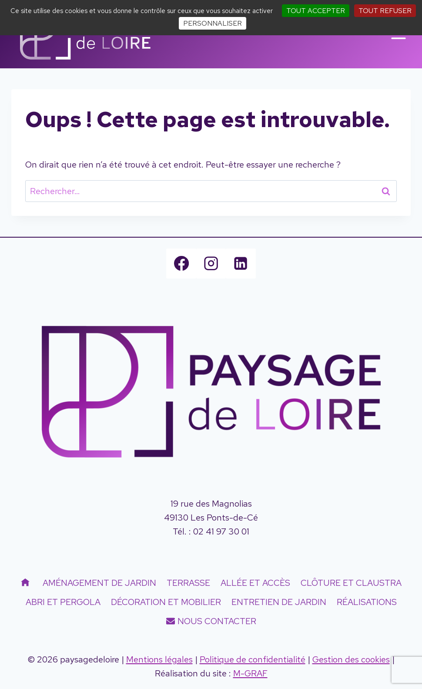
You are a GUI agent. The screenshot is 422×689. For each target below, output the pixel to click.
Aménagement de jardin (99, 582)
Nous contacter (211, 621)
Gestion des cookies (351, 659)
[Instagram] (211, 263)
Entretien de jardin (278, 602)
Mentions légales (159, 659)
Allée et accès (255, 582)
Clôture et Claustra (351, 582)
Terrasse (188, 582)
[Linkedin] (240, 263)
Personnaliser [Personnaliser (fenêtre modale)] (212, 23)
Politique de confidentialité (252, 659)
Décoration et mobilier (166, 602)
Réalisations (367, 602)
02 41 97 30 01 (221, 531)
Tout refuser (385, 10)
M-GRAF (250, 673)
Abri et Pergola (63, 602)
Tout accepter (315, 10)
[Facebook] (181, 263)
